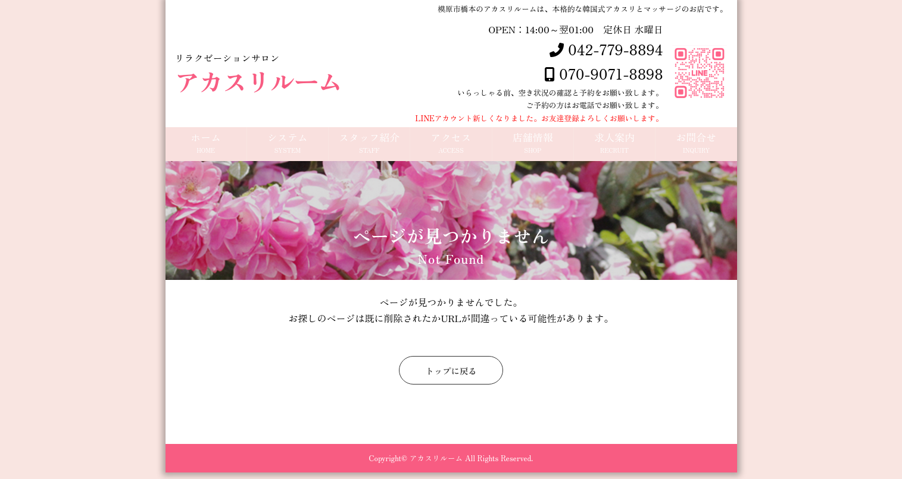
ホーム (206, 147)
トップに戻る (450, 377)
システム (287, 147)
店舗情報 (532, 147)
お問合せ (696, 147)
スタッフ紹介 (369, 147)
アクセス (450, 147)
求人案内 (614, 147)
